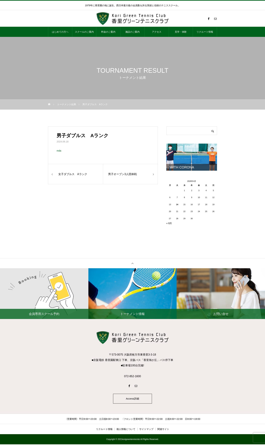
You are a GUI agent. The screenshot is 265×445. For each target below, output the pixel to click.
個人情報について (125, 429)
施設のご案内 (132, 31)
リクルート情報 (205, 31)
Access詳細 (132, 398)
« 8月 (169, 223)
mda (59, 150)
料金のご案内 (108, 31)
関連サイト (163, 429)
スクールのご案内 (84, 31)
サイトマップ (146, 429)
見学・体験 (181, 31)
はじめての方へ (60, 31)
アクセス (156, 31)
